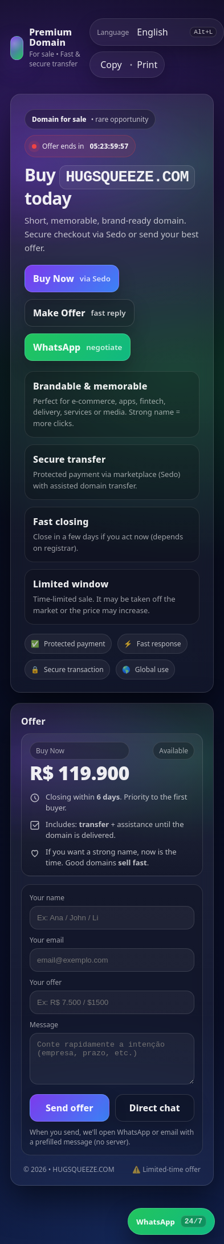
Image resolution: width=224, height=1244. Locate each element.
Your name (47, 898)
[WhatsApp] (171, 1221)
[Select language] (159, 32)
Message (44, 1025)
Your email (47, 940)
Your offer (46, 982)
